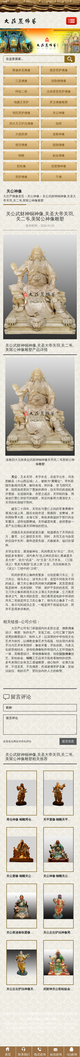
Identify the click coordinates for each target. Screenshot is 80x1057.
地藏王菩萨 (21, 102)
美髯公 (55, 481)
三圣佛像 (21, 81)
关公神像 (59, 113)
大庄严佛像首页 (13, 196)
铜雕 (21, 155)
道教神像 (59, 134)
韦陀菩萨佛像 (21, 113)
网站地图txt (51, 1019)
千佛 (59, 176)
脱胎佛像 (59, 144)
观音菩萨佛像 (59, 70)
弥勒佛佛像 (58, 81)
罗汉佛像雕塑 (59, 102)
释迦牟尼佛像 (21, 70)
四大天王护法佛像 (21, 123)
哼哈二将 (21, 91)
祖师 (59, 123)
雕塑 (42, 464)
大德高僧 (21, 134)
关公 (27, 459)
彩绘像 (21, 166)
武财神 (51, 583)
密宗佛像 (21, 144)
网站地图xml (35, 1019)
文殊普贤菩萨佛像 (59, 91)
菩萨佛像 (21, 176)
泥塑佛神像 (58, 166)
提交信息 (68, 741)
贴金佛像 (59, 155)
